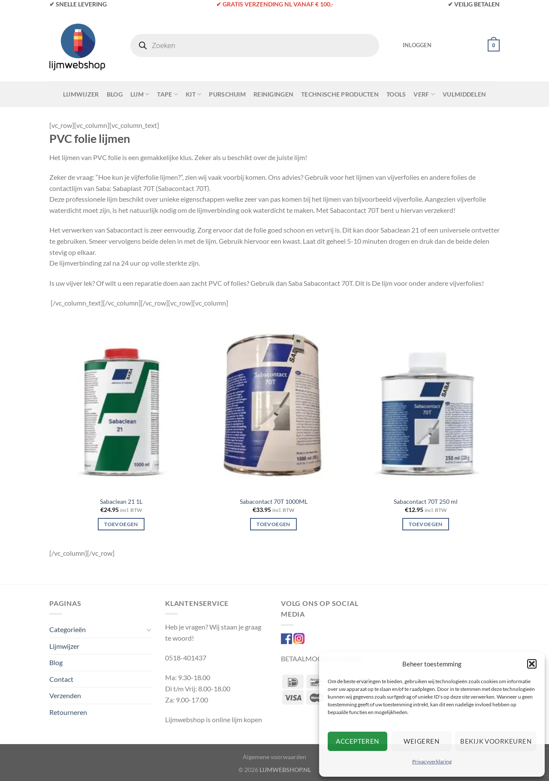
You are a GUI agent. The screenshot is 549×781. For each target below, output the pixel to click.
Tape (167, 94)
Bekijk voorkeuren (495, 741)
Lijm (140, 94)
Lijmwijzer (81, 94)
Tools (396, 94)
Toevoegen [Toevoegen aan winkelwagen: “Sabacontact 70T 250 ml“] (425, 524)
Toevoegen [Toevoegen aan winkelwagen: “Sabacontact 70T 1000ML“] (273, 524)
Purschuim (227, 94)
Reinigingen (273, 94)
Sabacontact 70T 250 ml (426, 501)
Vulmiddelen (464, 94)
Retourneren (68, 712)
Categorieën (67, 629)
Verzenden (65, 695)
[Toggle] (148, 629)
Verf (424, 94)
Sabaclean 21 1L (121, 501)
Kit (193, 94)
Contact (61, 679)
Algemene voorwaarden (274, 756)
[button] (532, 664)
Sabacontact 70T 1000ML (274, 501)
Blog (115, 94)
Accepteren (357, 741)
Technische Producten (340, 94)
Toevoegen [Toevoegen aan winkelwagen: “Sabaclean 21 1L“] (121, 524)
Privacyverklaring (432, 761)
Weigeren (421, 741)
